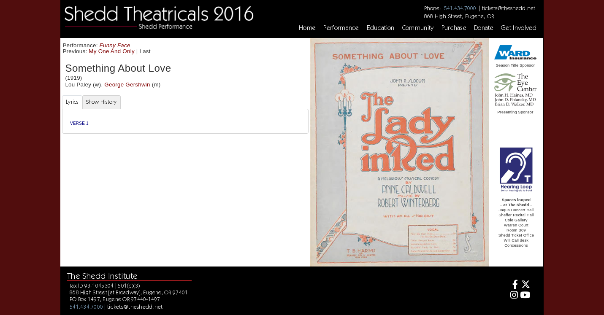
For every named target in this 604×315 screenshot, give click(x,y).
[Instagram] (512, 296)
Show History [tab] (101, 102)
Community (418, 27)
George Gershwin (127, 84)
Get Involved (518, 27)
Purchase (454, 27)
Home (307, 27)
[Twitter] (525, 285)
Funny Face (115, 45)
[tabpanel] (185, 121)
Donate (483, 27)
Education (381, 27)
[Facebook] (512, 285)
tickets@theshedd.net (508, 8)
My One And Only (111, 51)
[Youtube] (525, 296)
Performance (341, 27)
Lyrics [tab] (72, 102)
